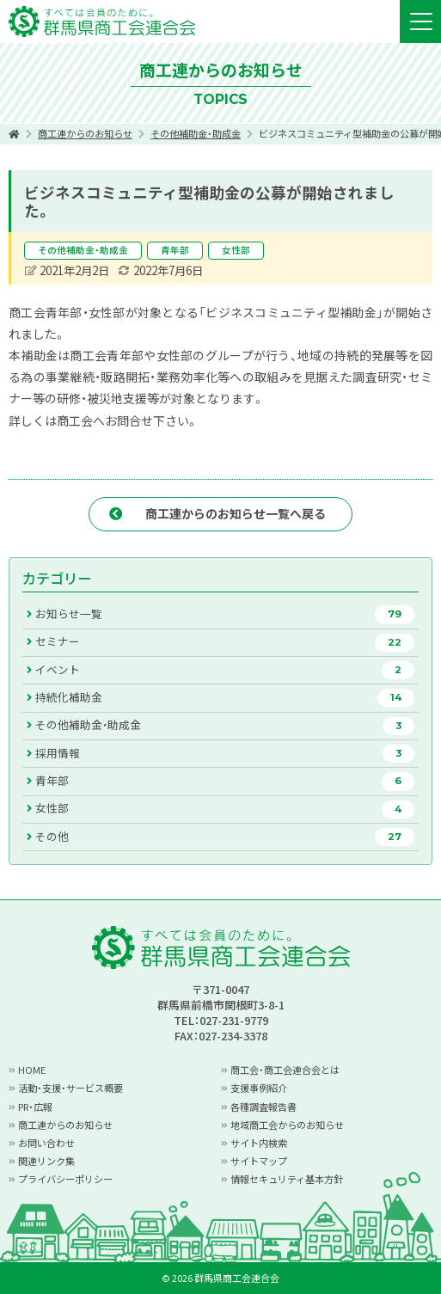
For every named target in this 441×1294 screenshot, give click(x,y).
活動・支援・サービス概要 (70, 1088)
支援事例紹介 (258, 1088)
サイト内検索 (258, 1143)
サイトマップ (258, 1161)
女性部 (236, 249)
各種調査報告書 (263, 1106)
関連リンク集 (46, 1161)
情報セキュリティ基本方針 (286, 1179)
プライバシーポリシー (65, 1179)
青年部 (175, 249)
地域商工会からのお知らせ (287, 1124)
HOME (32, 1069)
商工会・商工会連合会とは (285, 1069)
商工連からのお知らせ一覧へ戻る (235, 513)
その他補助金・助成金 (195, 133)
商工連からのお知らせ (85, 133)
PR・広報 (35, 1106)
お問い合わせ (46, 1143)
